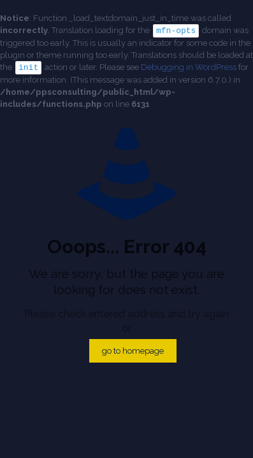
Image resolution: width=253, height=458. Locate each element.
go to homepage (133, 349)
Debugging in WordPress (188, 66)
